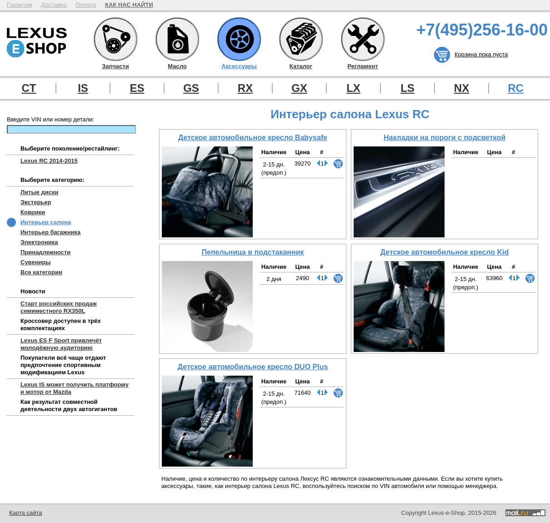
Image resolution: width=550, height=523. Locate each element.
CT (29, 88)
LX (353, 88)
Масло (177, 39)
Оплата (85, 4)
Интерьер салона (45, 222)
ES (137, 88)
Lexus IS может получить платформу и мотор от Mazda (74, 388)
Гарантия (19, 4)
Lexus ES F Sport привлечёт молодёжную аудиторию (61, 344)
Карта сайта (25, 512)
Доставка (53, 4)
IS (83, 88)
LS (407, 88)
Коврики (32, 212)
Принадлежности (45, 252)
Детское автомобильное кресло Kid (444, 252)
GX (299, 88)
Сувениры (35, 262)
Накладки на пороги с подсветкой (444, 137)
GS (191, 88)
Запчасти (115, 39)
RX (245, 88)
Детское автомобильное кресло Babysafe (252, 137)
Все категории (41, 272)
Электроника (39, 242)
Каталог (301, 39)
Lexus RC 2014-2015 (49, 160)
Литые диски (39, 192)
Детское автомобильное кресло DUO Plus (253, 367)
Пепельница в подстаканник (253, 252)
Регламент (363, 39)
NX (461, 88)
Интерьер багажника (50, 232)
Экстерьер (35, 202)
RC (516, 88)
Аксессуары (239, 39)
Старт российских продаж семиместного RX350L (58, 307)
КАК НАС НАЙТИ (129, 4)
